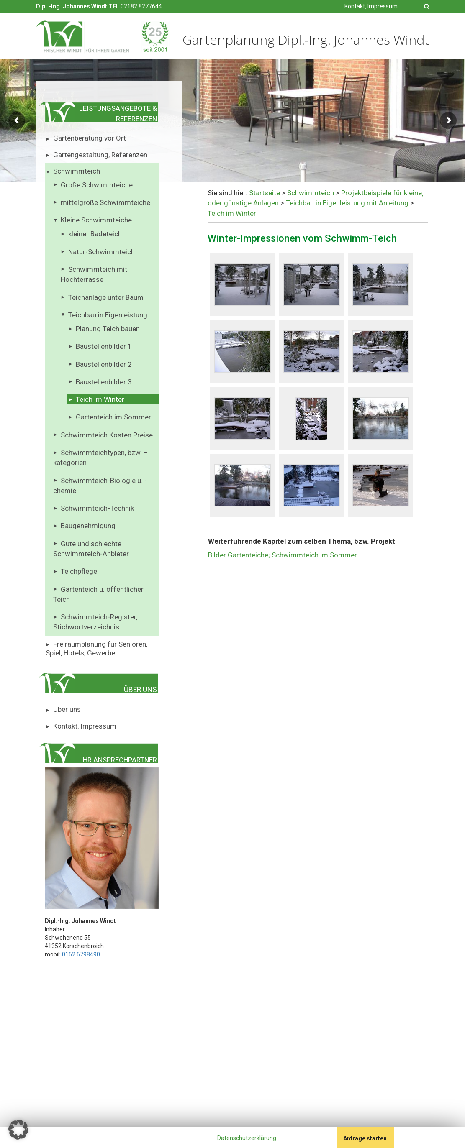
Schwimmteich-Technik (97, 508)
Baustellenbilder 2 (104, 364)
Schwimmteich (76, 171)
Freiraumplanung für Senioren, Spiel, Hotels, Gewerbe (97, 648)
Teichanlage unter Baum (106, 297)
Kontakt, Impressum (371, 6)
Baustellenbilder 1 (104, 346)
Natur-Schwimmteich (101, 252)
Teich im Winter (100, 399)
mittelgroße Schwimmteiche (105, 202)
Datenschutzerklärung (246, 1138)
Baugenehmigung (88, 526)
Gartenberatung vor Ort (89, 138)
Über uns (67, 709)
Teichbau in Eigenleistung (107, 315)
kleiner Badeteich (95, 234)
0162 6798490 (81, 954)
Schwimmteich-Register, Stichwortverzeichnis (95, 622)
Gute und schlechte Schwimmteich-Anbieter (91, 548)
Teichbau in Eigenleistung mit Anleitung (347, 203)
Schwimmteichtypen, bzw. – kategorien (101, 457)
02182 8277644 (141, 6)
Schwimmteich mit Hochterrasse (94, 274)
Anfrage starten (365, 1138)
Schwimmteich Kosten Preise (107, 435)
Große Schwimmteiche (97, 185)
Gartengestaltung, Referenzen (100, 155)
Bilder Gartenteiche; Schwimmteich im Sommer (282, 555)
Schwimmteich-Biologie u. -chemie (100, 485)
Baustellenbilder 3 (104, 382)
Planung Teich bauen (108, 329)
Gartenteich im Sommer (113, 417)
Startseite (264, 193)
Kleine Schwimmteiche (96, 220)
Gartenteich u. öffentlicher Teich (98, 594)
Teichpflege (79, 571)
